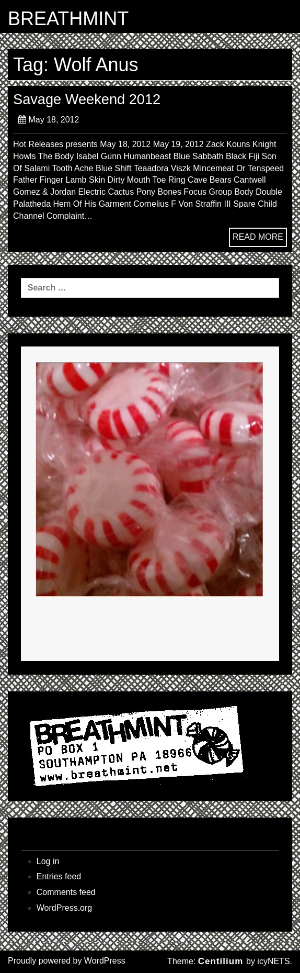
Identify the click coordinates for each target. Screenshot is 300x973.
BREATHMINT (68, 18)
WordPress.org (64, 907)
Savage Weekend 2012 (86, 99)
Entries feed (59, 876)
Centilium (220, 961)
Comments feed (66, 892)
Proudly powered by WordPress (66, 960)
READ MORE (258, 236)
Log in (48, 861)
